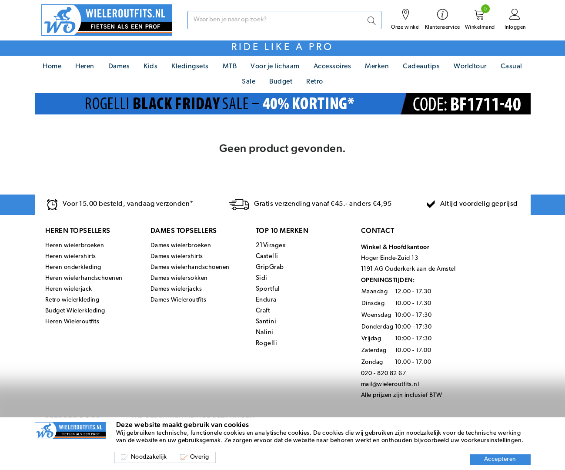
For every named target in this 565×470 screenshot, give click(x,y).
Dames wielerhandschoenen (190, 267)
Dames (119, 66)
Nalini (265, 332)
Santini (266, 322)
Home (52, 66)
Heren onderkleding (73, 267)
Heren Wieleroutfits (72, 322)
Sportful (268, 289)
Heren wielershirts (70, 256)
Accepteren (500, 459)
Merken (377, 66)
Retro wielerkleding (72, 300)
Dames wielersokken (179, 278)
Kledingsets (190, 66)
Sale (248, 81)
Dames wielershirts (176, 256)
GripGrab (270, 267)
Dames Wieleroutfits (178, 300)
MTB (230, 66)
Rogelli (266, 343)
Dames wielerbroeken (180, 245)
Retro (314, 81)
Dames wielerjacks (176, 289)
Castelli (267, 256)
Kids (150, 66)
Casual (511, 66)
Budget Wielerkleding (75, 311)
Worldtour (470, 66)
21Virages (271, 245)
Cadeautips (421, 66)
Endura (266, 300)
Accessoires (332, 66)
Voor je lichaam (275, 66)
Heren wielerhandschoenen (84, 278)
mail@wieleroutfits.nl (390, 384)
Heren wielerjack (68, 289)
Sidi (261, 278)
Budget (280, 81)
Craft (263, 311)
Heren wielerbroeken (74, 245)
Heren (84, 66)
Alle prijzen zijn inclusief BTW (401, 395)
